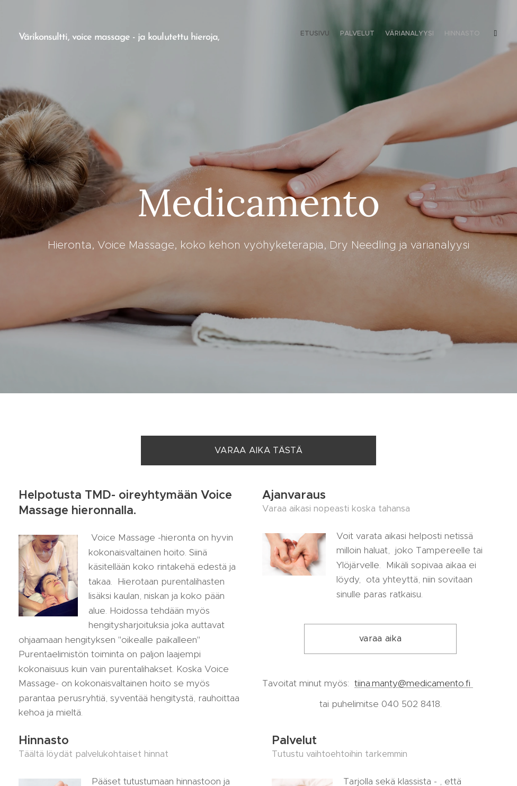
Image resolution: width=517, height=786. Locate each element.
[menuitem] (436, 34)
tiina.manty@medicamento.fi (413, 682)
